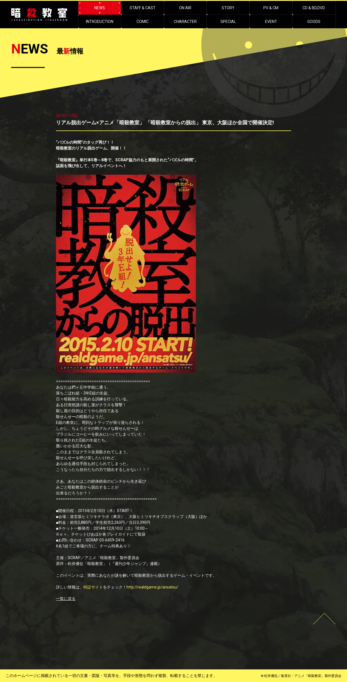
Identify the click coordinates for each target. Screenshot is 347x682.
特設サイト (93, 587)
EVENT (271, 21)
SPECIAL (228, 21)
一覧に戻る (66, 598)
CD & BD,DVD (314, 8)
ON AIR (185, 8)
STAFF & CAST (143, 8)
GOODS (313, 21)
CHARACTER (185, 21)
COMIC (143, 21)
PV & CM (270, 8)
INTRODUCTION (99, 21)
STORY (228, 8)
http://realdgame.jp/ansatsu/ (152, 587)
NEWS (99, 8)
